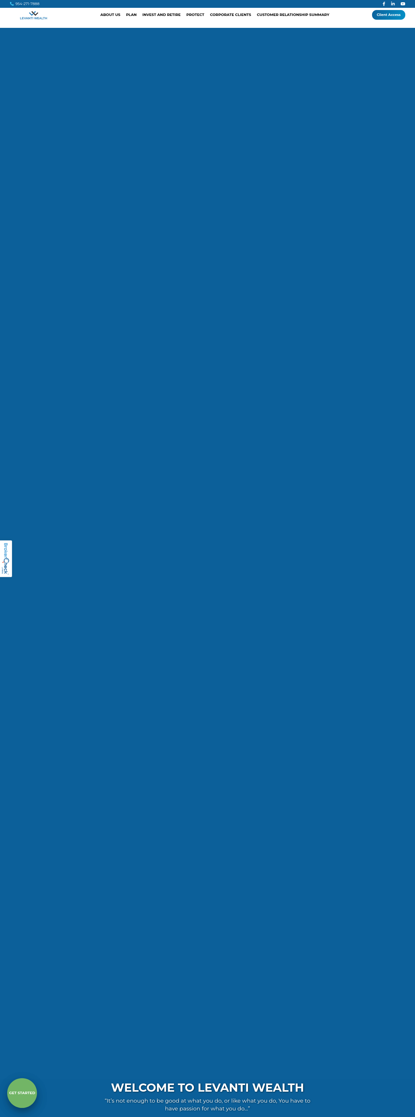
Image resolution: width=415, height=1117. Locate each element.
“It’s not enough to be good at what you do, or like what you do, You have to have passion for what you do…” (207, 1104)
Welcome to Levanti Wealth (207, 1087)
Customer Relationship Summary (293, 15)
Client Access (389, 15)
